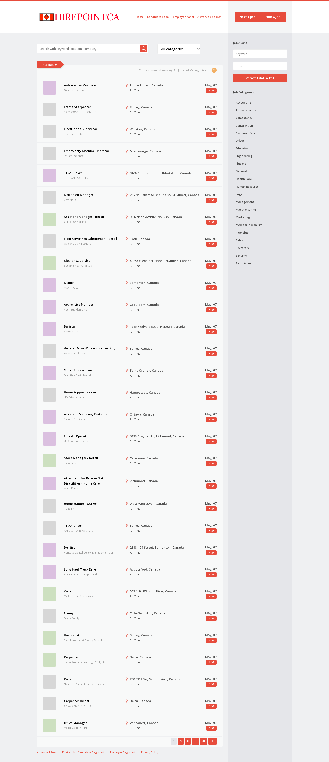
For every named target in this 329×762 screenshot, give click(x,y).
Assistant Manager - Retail (84, 217)
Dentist (69, 547)
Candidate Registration (92, 752)
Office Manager (75, 723)
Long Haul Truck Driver (81, 569)
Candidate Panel (158, 17)
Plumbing (242, 232)
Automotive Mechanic (80, 85)
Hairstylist (71, 635)
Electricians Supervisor (80, 129)
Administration (246, 110)
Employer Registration (124, 752)
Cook (67, 591)
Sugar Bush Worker (78, 370)
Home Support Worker (80, 392)
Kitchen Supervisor (78, 261)
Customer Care (246, 133)
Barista (69, 326)
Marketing (243, 217)
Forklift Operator (77, 436)
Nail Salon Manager (78, 195)
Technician (243, 263)
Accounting (243, 102)
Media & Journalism (249, 225)
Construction (244, 125)
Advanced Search (209, 17)
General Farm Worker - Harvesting (89, 348)
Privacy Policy (149, 752)
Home (140, 17)
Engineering (244, 156)
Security (241, 255)
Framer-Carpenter (77, 107)
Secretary (242, 248)
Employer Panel (183, 17)
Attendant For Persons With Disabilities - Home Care (84, 480)
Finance (241, 163)
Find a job (273, 17)
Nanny (69, 282)
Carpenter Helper (76, 701)
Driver (240, 140)
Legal (239, 194)
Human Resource (247, 186)
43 (203, 741)
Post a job (247, 17)
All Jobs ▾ (50, 65)
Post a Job (68, 752)
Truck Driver (73, 173)
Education (242, 148)
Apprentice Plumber (78, 304)
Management (245, 202)
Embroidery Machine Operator (86, 151)
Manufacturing (246, 209)
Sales (239, 240)
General (241, 171)
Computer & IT (245, 118)
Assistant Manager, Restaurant (87, 414)
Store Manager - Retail (81, 458)
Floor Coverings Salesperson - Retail (90, 239)
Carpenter (71, 657)
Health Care (244, 179)
